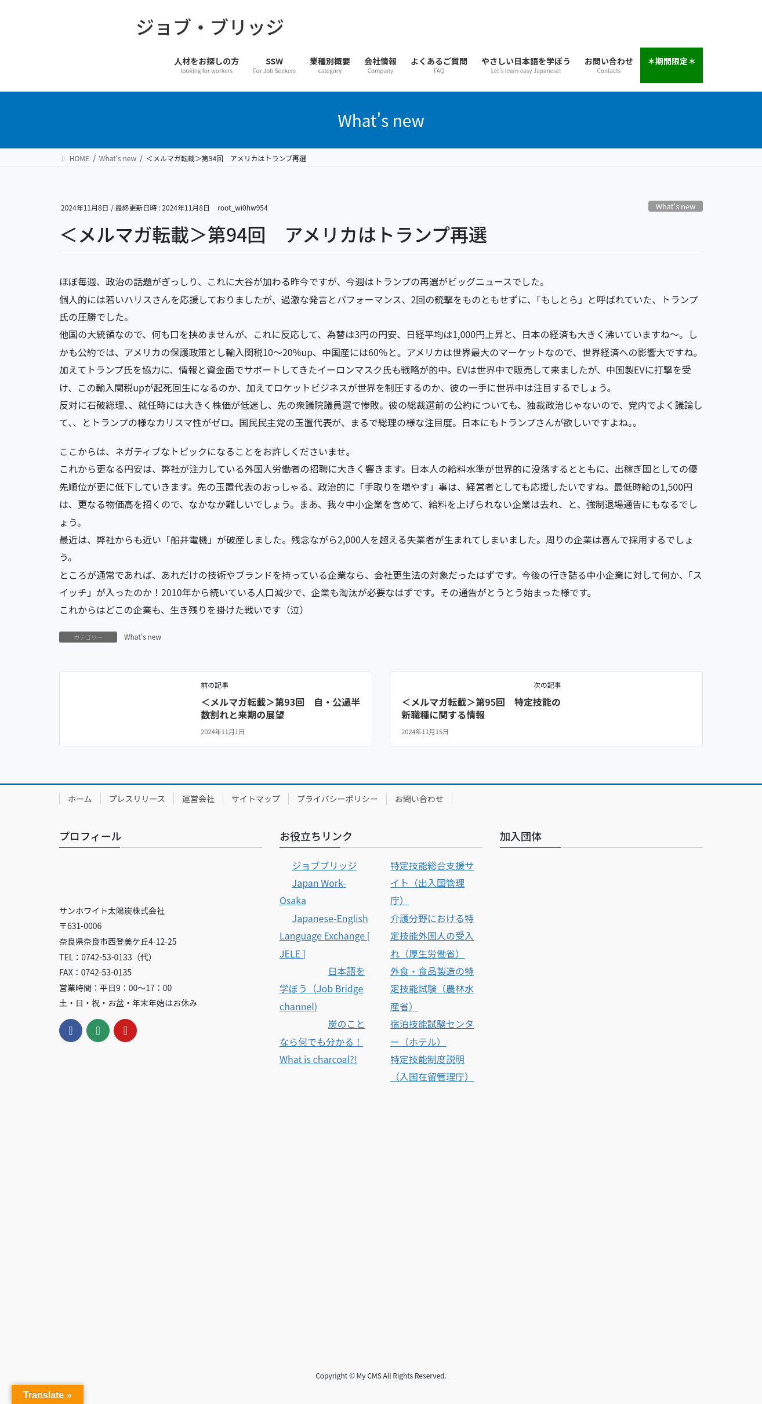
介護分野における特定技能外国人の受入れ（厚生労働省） (432, 935)
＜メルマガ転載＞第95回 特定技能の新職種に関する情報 (481, 708)
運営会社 (198, 798)
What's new (675, 206)
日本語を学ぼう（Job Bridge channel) (322, 988)
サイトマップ (255, 798)
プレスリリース (137, 798)
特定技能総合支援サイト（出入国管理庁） (432, 883)
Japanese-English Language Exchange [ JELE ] (325, 935)
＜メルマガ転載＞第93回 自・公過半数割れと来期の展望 (280, 708)
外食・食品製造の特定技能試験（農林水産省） (432, 988)
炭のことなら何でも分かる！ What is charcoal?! (322, 1041)
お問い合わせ (419, 798)
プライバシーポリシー (337, 798)
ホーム (80, 798)
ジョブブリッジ (324, 865)
